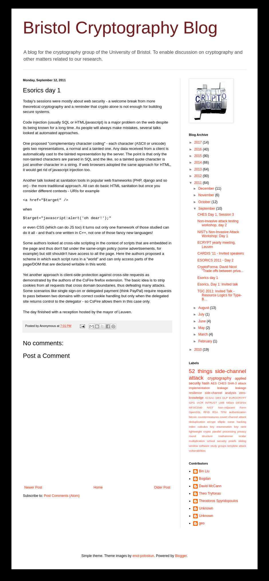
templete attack (236, 445)
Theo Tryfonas (210, 493)
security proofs (226, 441)
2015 (198, 156)
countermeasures (208, 417)
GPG (192, 402)
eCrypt (211, 421)
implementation (199, 388)
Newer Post (33, 487)
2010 (198, 350)
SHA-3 (232, 383)
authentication (237, 412)
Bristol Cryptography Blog (120, 27)
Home (98, 487)
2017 (198, 142)
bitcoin (193, 417)
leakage (222, 388)
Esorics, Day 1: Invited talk (217, 284)
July (201, 314)
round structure (200, 436)
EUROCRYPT (237, 397)
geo (202, 523)
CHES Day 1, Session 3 (215, 215)
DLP (225, 397)
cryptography (219, 378)
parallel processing (224, 431)
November (206, 195)
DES (218, 397)
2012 (198, 176)
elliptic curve (226, 421)
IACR (200, 402)
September (207, 209)
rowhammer (225, 436)
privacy (242, 431)
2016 (198, 149)
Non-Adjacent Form (232, 407)
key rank (240, 426)
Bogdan (205, 479)
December (206, 189)
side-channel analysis (220, 392)
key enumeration (221, 426)
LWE (222, 402)
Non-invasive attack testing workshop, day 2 (217, 223)
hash (205, 383)
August (204, 308)
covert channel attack (233, 417)
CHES (222, 383)
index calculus (198, 426)
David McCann (210, 486)
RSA (215, 412)
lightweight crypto (200, 431)
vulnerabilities (197, 450)
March (203, 334)
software (204, 445)
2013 (198, 169)
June (202, 321)
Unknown (206, 508)
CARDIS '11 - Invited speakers (220, 253)
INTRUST (211, 402)
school (211, 441)
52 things (200, 371)
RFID (206, 412)
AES (214, 383)
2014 (198, 162)
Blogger (181, 556)
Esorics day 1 (207, 278)
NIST (210, 407)
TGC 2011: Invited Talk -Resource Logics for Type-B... (219, 295)
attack (242, 383)
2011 (198, 183)
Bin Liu (204, 471)
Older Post (162, 487)
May (202, 328)
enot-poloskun (143, 556)
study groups (218, 445)
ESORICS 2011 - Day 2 (215, 260)
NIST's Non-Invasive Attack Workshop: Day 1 (218, 234)
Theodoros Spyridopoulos (218, 501)
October (204, 202)
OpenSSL (195, 412)
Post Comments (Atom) (62, 496)
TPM (223, 412)
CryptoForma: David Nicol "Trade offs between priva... (220, 269)
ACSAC (209, 397)
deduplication (197, 421)
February (205, 341)
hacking (241, 421)
